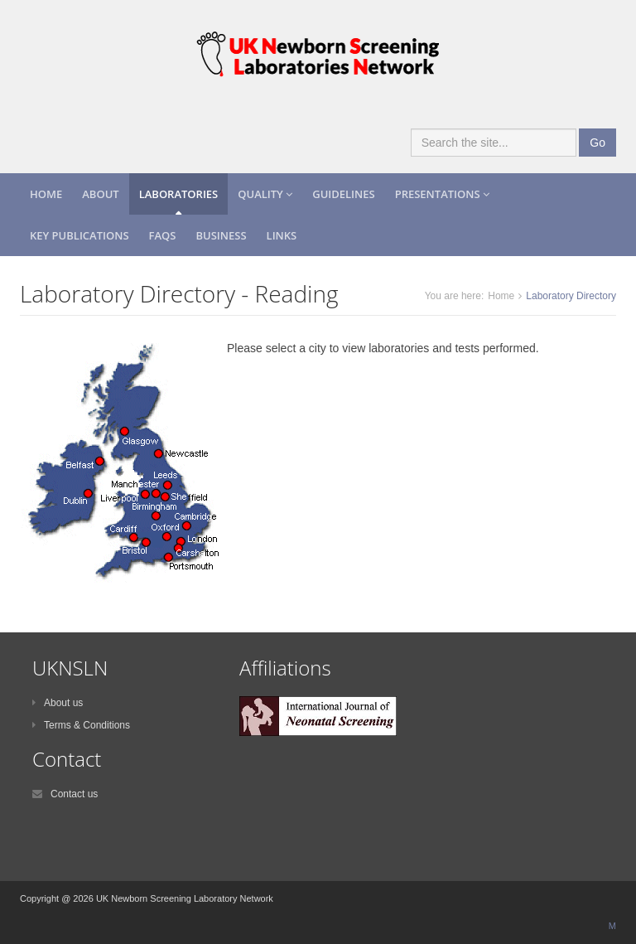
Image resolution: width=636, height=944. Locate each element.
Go (597, 142)
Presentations (442, 193)
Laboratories (179, 193)
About (100, 193)
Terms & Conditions (81, 725)
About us (57, 703)
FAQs (162, 235)
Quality (265, 193)
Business (220, 235)
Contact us (65, 794)
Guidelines (343, 193)
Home (46, 193)
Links (282, 235)
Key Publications (79, 235)
